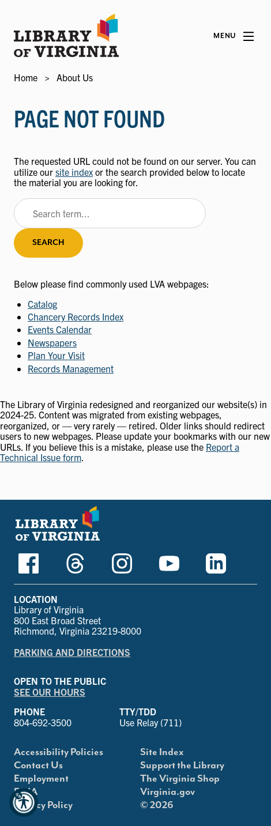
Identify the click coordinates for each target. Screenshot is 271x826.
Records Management (71, 368)
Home (25, 77)
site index (74, 172)
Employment (41, 778)
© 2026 (157, 805)
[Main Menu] (233, 36)
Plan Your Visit (56, 355)
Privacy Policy (43, 805)
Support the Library (182, 765)
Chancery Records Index (75, 316)
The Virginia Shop (180, 778)
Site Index (162, 752)
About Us (75, 77)
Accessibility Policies (58, 752)
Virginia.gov (167, 792)
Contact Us (38, 765)
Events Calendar (60, 329)
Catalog (42, 304)
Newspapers (52, 342)
